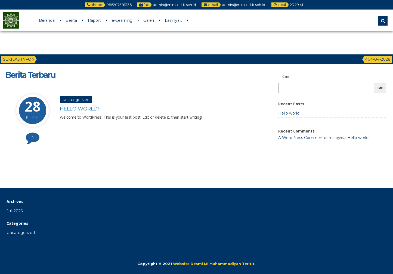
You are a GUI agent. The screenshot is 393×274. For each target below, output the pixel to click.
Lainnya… (173, 20)
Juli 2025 (15, 210)
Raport (94, 20)
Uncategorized (76, 99)
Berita (71, 20)
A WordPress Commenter (303, 137)
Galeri (148, 20)
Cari (380, 88)
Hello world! (79, 109)
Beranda (47, 20)
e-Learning (122, 20)
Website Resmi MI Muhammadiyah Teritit (214, 263)
